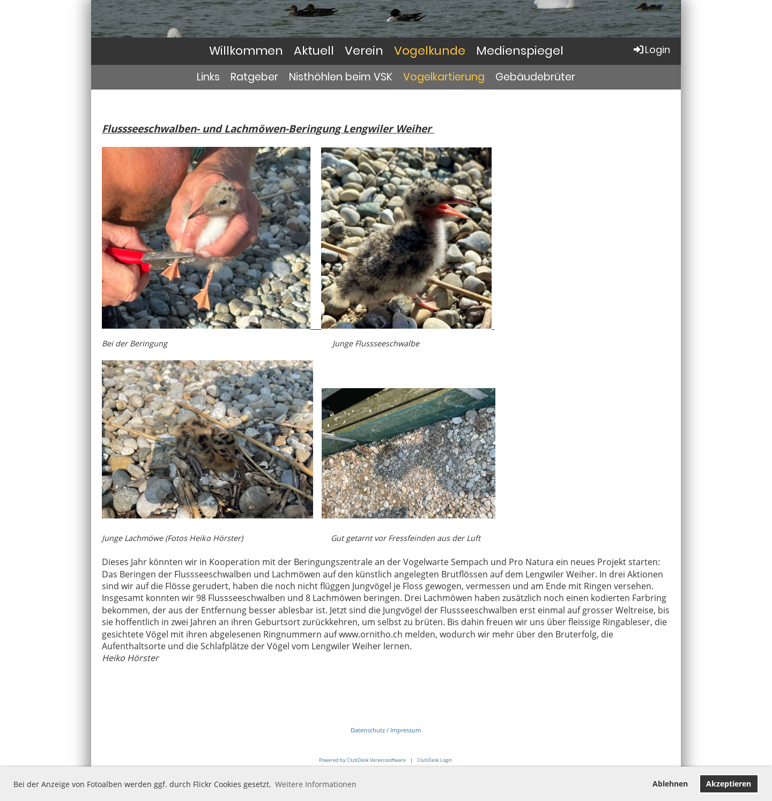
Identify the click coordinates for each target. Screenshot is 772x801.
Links (208, 77)
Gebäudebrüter (535, 77)
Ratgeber (254, 77)
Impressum (405, 730)
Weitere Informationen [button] (316, 784)
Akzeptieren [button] (728, 783)
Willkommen (246, 50)
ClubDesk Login (434, 759)
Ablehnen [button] (670, 783)
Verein (364, 50)
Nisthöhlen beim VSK (340, 77)
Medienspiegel (519, 50)
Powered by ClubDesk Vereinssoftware (362, 759)
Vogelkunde (429, 50)
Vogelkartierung (444, 77)
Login (651, 49)
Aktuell (314, 50)
